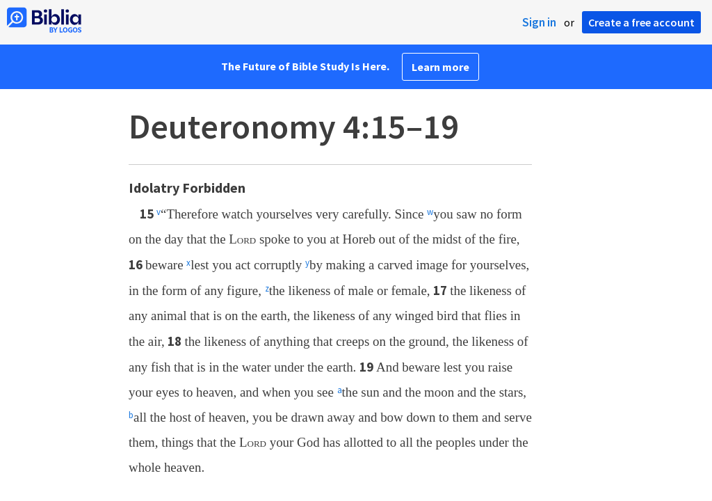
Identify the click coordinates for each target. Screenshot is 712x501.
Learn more (440, 67)
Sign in (539, 22)
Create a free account (641, 22)
